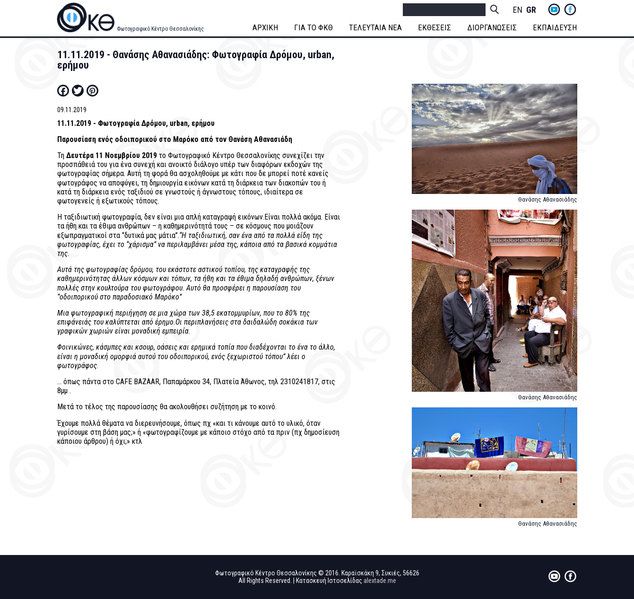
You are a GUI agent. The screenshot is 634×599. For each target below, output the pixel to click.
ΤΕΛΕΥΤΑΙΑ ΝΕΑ (375, 27)
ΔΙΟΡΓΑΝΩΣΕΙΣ (492, 27)
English (517, 10)
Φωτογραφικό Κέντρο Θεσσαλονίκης (160, 29)
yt (554, 9)
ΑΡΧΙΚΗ (265, 27)
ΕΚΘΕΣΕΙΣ (435, 27)
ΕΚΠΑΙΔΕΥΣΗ (555, 27)
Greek (531, 10)
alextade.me (380, 580)
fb (570, 9)
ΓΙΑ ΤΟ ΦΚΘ (314, 27)
